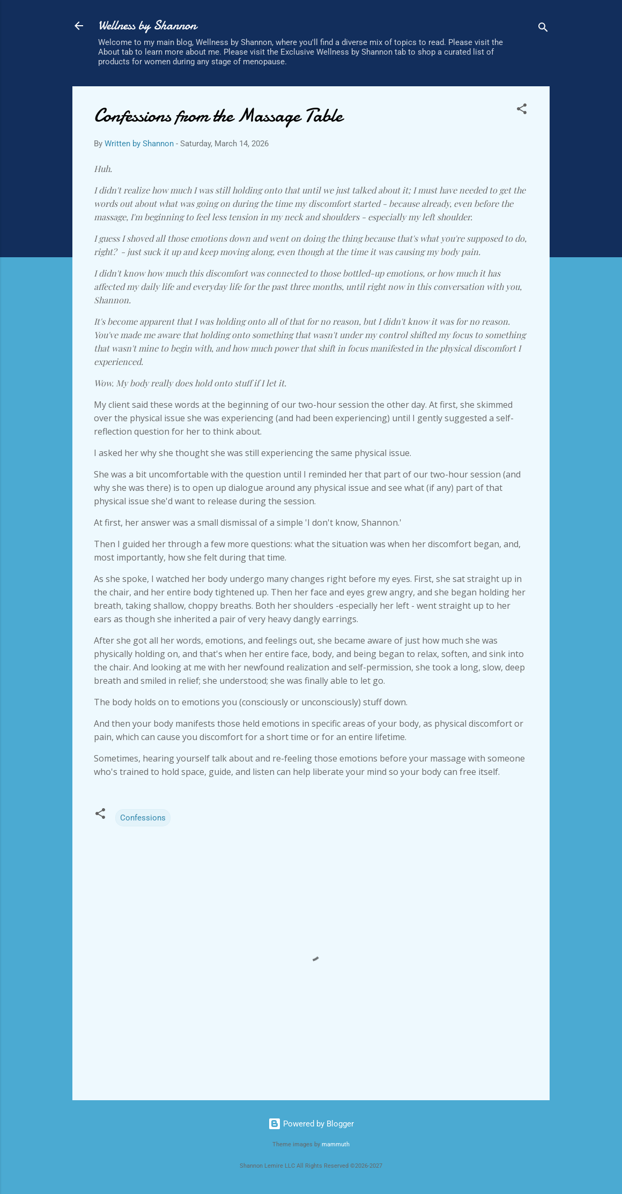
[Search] (543, 29)
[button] (521, 110)
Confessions (143, 818)
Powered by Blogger (311, 1124)
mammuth (336, 1144)
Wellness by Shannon (147, 25)
